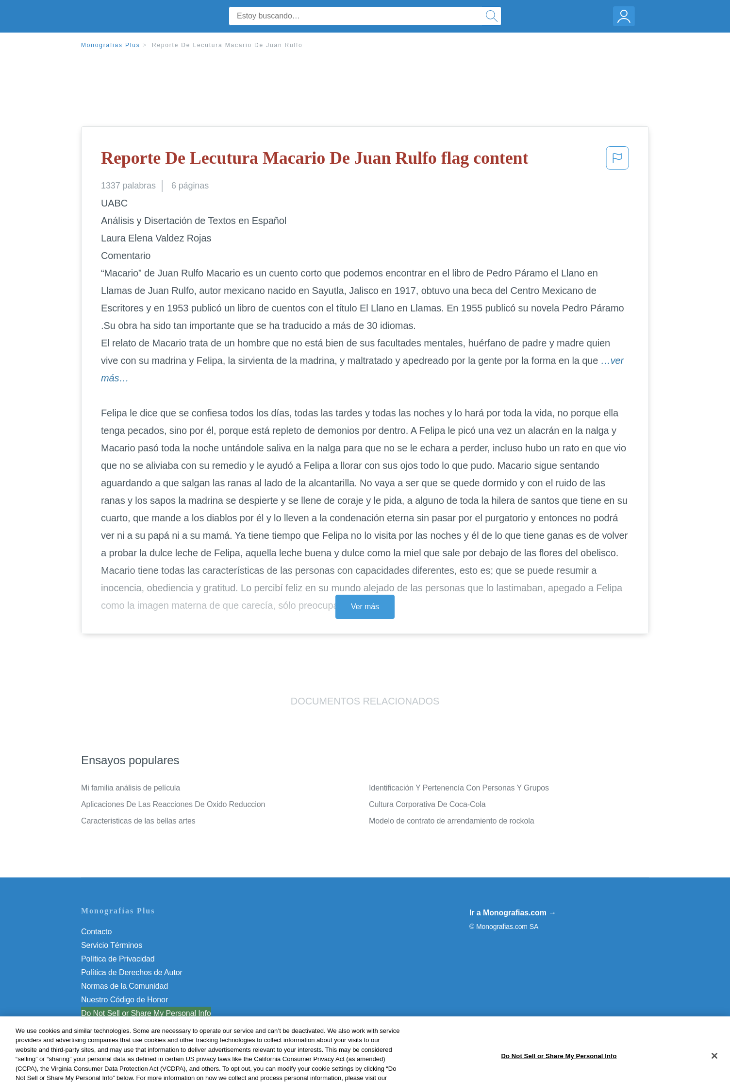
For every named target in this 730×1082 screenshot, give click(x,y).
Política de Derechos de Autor (131, 972)
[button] (617, 160)
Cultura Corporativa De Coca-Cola (427, 804)
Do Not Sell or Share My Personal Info (146, 1013)
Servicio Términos (111, 945)
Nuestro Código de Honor (124, 1000)
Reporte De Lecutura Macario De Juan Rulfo (227, 45)
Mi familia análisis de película (130, 788)
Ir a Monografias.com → (512, 913)
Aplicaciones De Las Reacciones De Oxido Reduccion (173, 804)
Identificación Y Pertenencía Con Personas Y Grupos (459, 788)
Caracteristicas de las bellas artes (138, 821)
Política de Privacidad (118, 959)
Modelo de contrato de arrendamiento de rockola (451, 821)
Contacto (96, 931)
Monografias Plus (110, 45)
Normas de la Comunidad (124, 986)
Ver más (365, 606)
